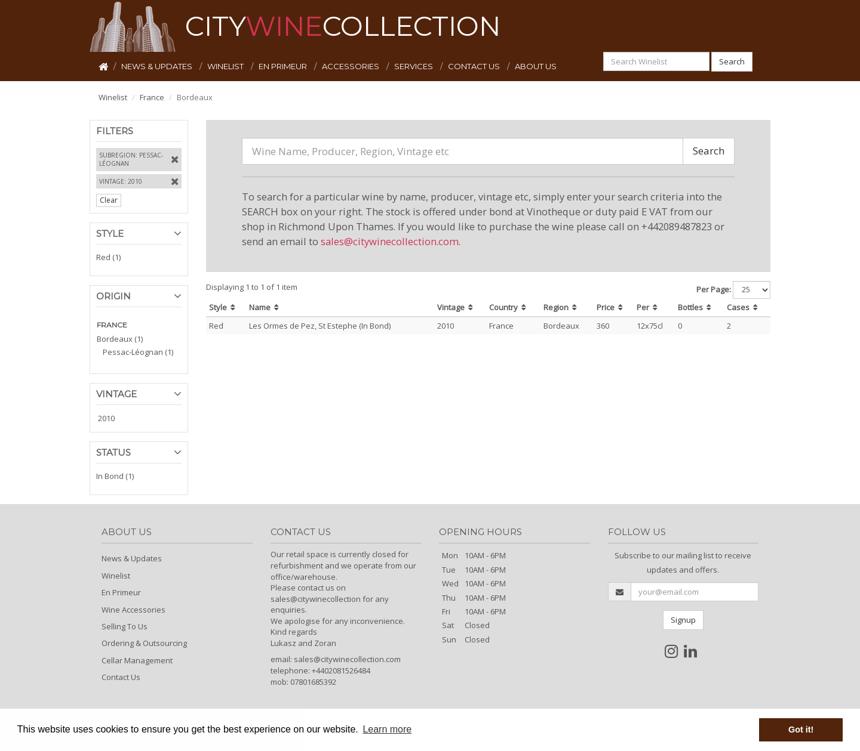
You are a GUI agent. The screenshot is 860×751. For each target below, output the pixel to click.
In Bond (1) (115, 476)
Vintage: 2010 (120, 181)
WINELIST (226, 66)
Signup (683, 619)
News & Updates (132, 558)
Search (732, 61)
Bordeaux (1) (120, 338)
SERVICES (414, 66)
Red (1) (108, 257)
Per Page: (713, 289)
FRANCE (112, 324)
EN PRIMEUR (284, 66)
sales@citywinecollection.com (390, 241)
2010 (106, 418)
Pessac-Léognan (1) (138, 352)
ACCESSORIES (351, 66)
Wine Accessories (133, 609)
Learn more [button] (387, 729)
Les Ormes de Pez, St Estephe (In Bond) (320, 325)
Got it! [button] (800, 729)
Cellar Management (137, 660)
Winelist (113, 97)
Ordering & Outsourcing (144, 643)
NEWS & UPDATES (157, 66)
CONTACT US (475, 66)
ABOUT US (536, 66)
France (152, 97)
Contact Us (121, 677)
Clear (109, 200)
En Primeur (121, 592)
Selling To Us (125, 626)
